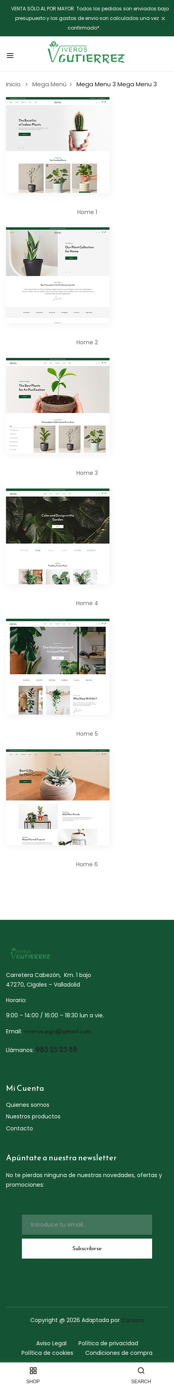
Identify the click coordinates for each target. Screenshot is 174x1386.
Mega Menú (49, 84)
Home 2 (87, 342)
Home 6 (87, 864)
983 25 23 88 (56, 1049)
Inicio (13, 84)
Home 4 (87, 603)
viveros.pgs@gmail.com (57, 1031)
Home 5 (87, 734)
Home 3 (87, 473)
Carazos (132, 1320)
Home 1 (87, 212)
